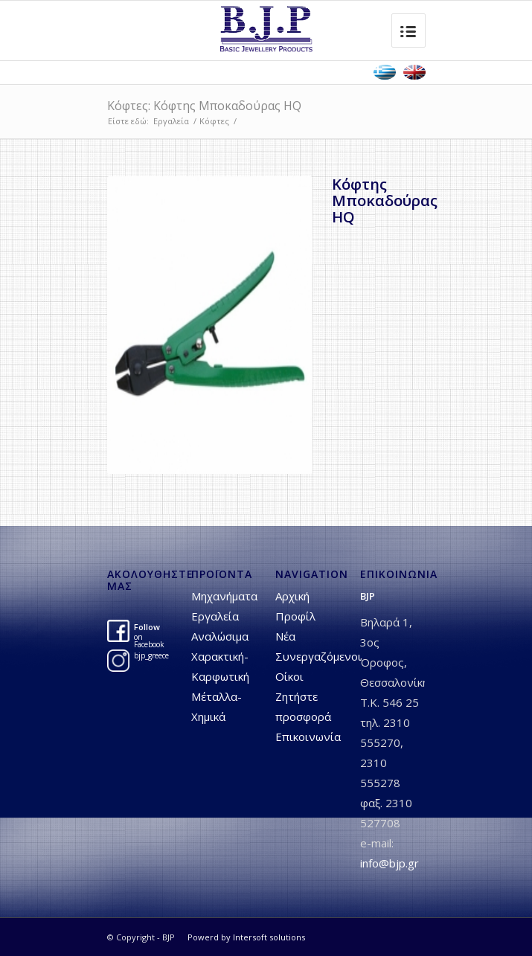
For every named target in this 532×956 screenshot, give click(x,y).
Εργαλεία (171, 120)
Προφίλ (295, 616)
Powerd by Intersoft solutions (246, 937)
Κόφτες (214, 120)
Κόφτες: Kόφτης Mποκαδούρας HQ (204, 105)
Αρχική (292, 595)
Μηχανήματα (224, 595)
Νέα (285, 636)
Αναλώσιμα (220, 636)
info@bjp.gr (389, 863)
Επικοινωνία (308, 736)
